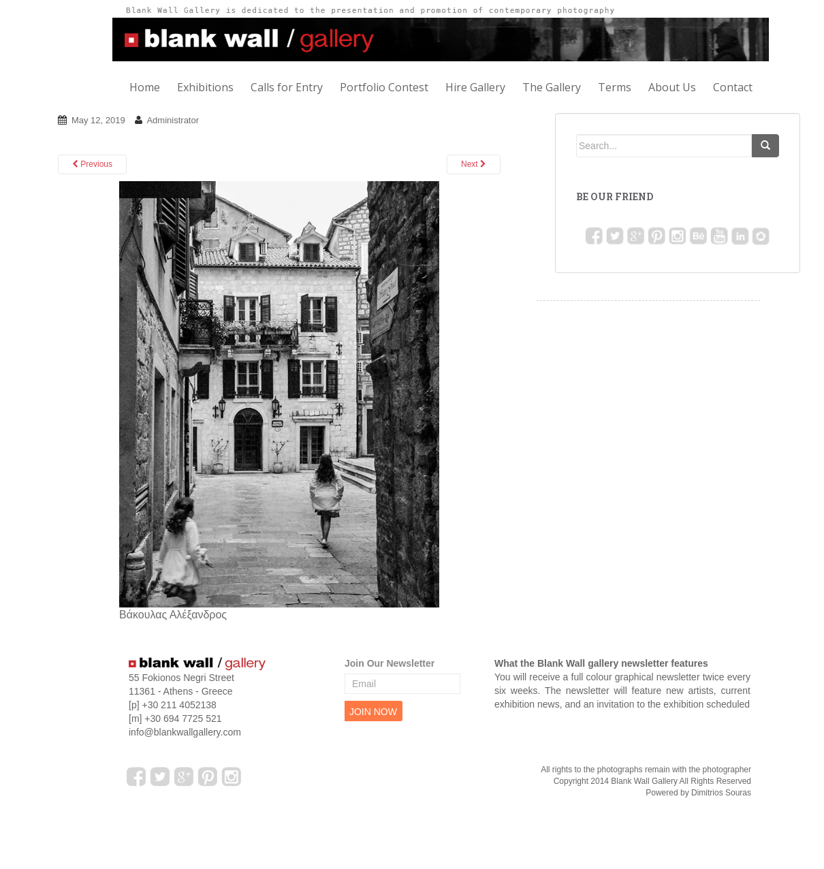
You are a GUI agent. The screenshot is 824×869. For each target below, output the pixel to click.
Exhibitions (205, 87)
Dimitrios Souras (721, 792)
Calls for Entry (287, 87)
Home (144, 87)
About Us (672, 87)
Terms (614, 87)
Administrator (172, 120)
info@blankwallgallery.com (185, 732)
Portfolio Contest (384, 87)
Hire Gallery (475, 87)
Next (473, 164)
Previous (92, 164)
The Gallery (551, 87)
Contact (732, 87)
